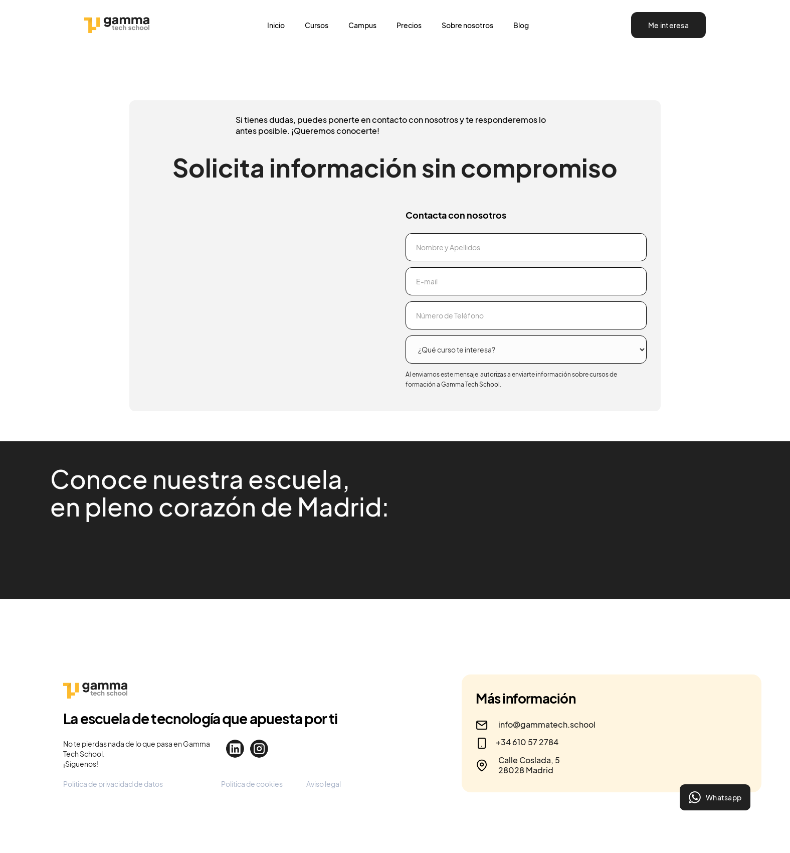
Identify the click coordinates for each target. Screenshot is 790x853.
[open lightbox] (280, 564)
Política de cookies (252, 783)
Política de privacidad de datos (113, 783)
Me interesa (668, 25)
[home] (152, 25)
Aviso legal (323, 783)
